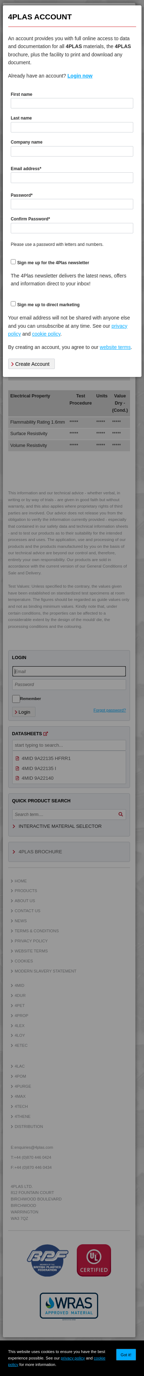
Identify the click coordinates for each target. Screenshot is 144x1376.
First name (21, 94)
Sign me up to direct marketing (48, 304)
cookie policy (46, 334)
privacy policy (73, 1358)
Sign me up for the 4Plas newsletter (53, 262)
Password (22, 195)
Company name (27, 142)
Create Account (30, 364)
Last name (21, 118)
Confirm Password (30, 218)
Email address (26, 168)
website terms (115, 347)
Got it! (126, 1355)
